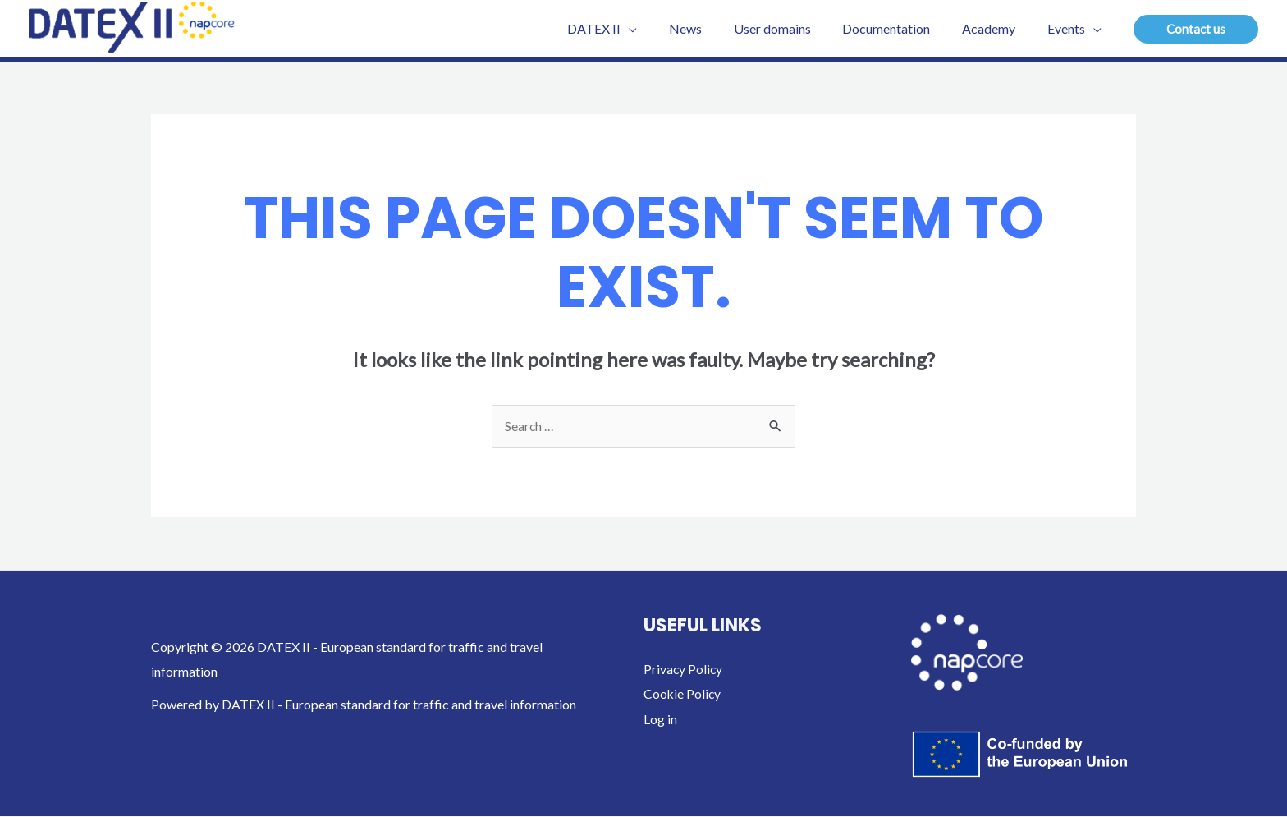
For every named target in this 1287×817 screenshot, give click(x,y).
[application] (659, 28)
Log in (660, 719)
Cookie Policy (683, 694)
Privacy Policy (684, 669)
